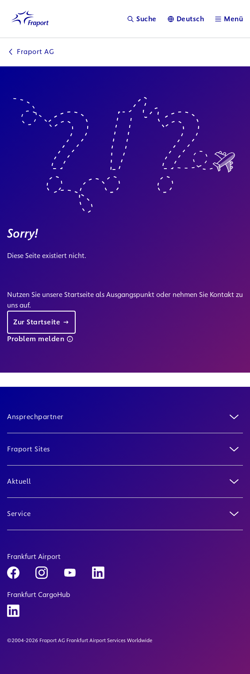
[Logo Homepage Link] (30, 19)
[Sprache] (185, 19)
